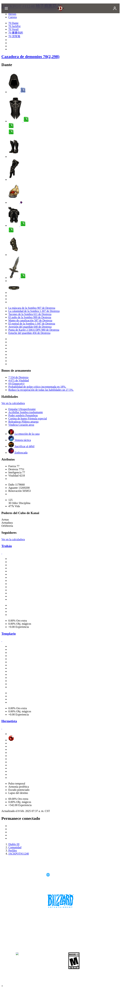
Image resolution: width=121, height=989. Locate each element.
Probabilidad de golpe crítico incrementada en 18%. (37, 386)
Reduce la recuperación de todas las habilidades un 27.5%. (41, 389)
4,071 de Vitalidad (18, 380)
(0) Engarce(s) (16, 383)
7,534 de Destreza (18, 377)
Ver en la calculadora (13, 403)
